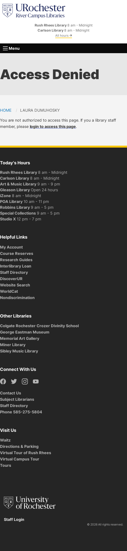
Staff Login (14, 519)
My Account (11, 247)
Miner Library (12, 344)
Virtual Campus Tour (19, 459)
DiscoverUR (11, 278)
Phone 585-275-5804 (21, 412)
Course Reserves (16, 253)
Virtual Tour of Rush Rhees (25, 452)
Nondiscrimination (17, 297)
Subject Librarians (17, 399)
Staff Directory (14, 272)
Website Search (15, 285)
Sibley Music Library (19, 351)
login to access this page (53, 126)
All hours (63, 35)
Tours (5, 465)
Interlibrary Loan (15, 266)
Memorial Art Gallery (19, 338)
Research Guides (16, 259)
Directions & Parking (19, 446)
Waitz (5, 440)
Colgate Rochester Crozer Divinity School (39, 325)
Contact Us (10, 393)
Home (6, 110)
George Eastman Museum (24, 332)
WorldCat (9, 291)
